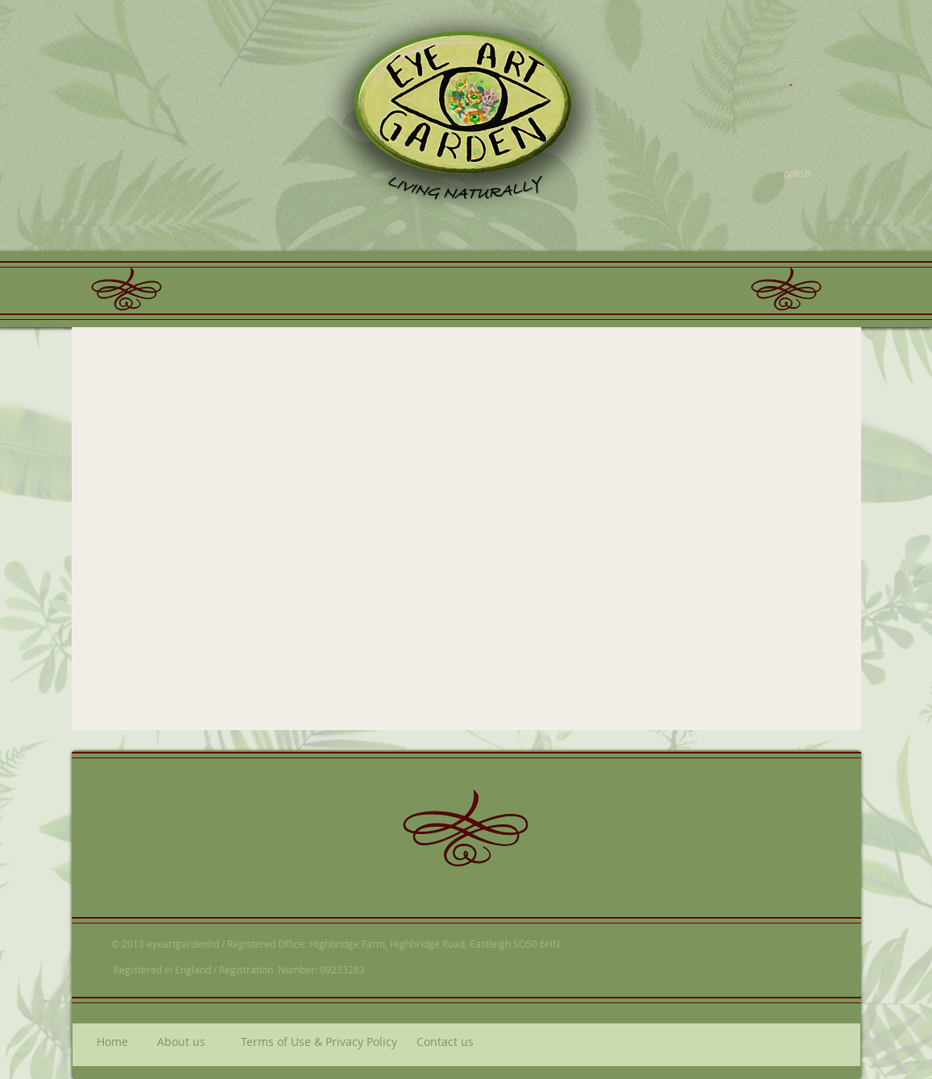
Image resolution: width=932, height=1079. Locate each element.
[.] (791, 78)
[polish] (797, 173)
